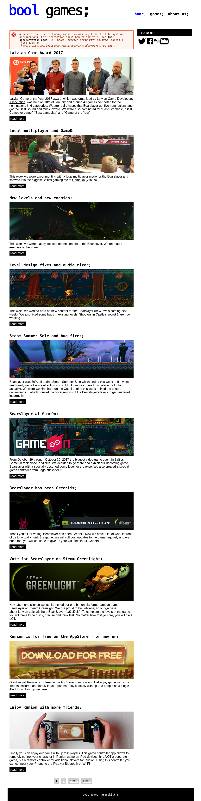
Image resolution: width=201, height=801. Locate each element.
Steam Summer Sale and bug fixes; (46, 336)
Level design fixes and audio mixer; (50, 265)
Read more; (18, 118)
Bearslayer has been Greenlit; (43, 488)
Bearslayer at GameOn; (33, 413)
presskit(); (109, 794)
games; (157, 14)
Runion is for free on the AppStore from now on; (64, 636)
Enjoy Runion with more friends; (45, 707)
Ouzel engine (73, 388)
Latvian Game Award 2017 (36, 52)
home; (140, 14)
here (44, 689)
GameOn (78, 180)
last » (86, 781)
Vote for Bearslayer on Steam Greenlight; (56, 559)
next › (74, 781)
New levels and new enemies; (40, 198)
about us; (178, 14)
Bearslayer (114, 176)
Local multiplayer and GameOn (42, 130)
